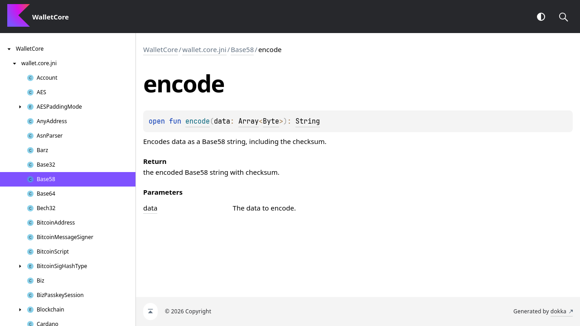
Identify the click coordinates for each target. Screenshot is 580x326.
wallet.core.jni (204, 49)
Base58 (242, 49)
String (307, 121)
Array (248, 121)
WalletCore (160, 49)
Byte (271, 121)
